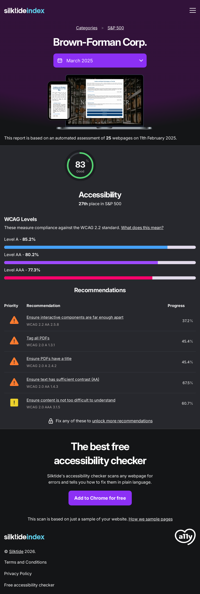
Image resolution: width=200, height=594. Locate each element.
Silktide (16, 551)
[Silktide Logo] (24, 536)
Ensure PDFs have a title (49, 358)
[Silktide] (24, 10)
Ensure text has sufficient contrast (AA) (63, 379)
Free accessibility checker (29, 585)
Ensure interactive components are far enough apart (75, 317)
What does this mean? (142, 227)
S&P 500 (116, 27)
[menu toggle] (192, 10)
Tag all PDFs (38, 338)
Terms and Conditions (25, 562)
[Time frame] (100, 61)
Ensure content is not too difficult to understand (71, 400)
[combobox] (100, 61)
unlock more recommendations (122, 420)
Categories (86, 27)
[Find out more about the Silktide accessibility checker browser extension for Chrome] (100, 472)
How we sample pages (151, 519)
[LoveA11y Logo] (185, 538)
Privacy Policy (18, 573)
